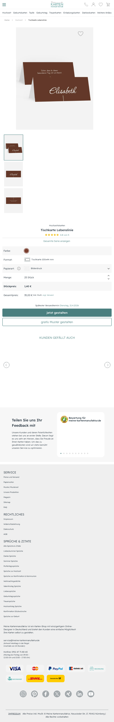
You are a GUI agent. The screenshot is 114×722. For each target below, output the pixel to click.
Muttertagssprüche (11, 566)
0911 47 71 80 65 (20, 652)
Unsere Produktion (11, 492)
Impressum (8, 519)
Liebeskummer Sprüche (13, 551)
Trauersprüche (9, 601)
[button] (76, 33)
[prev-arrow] (6, 373)
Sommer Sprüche (11, 561)
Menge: (8, 277)
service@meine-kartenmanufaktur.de (21, 640)
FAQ (5, 507)
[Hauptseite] (57, 4)
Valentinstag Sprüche (12, 586)
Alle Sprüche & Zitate (12, 546)
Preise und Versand (11, 477)
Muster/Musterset (11, 487)
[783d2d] (26, 250)
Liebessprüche (10, 591)
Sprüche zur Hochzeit (12, 571)
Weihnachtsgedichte (12, 581)
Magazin (7, 497)
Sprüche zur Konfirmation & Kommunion (20, 576)
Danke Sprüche (10, 556)
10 (87, 453)
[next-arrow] (107, 373)
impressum (14, 713)
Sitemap (7, 502)
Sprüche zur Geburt (11, 616)
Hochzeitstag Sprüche (13, 606)
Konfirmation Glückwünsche (15, 611)
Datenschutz (9, 529)
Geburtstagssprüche (12, 596)
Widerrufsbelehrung (12, 524)
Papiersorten (9, 482)
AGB (5, 534)
